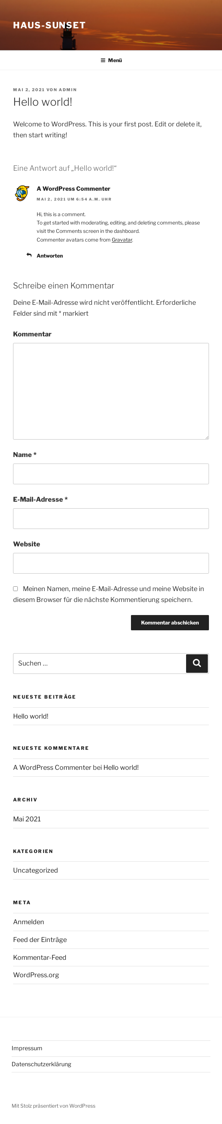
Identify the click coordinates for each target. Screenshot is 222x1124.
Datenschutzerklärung (41, 1064)
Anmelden (28, 922)
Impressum (27, 1048)
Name (25, 454)
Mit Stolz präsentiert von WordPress (53, 1106)
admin (68, 89)
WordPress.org (36, 975)
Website (26, 544)
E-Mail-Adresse (40, 499)
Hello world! (30, 716)
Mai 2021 (27, 819)
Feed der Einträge (40, 939)
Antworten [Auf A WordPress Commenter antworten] (50, 255)
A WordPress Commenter (73, 188)
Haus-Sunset (49, 25)
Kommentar (32, 334)
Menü (111, 60)
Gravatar (122, 239)
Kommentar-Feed (39, 957)
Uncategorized (35, 870)
